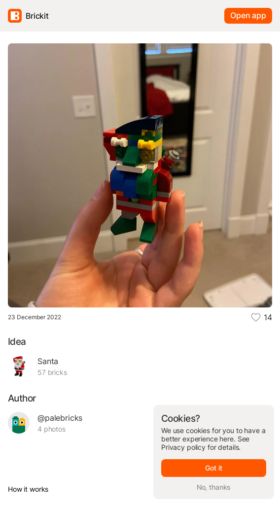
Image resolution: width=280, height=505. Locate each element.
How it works (28, 489)
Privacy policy (183, 447)
